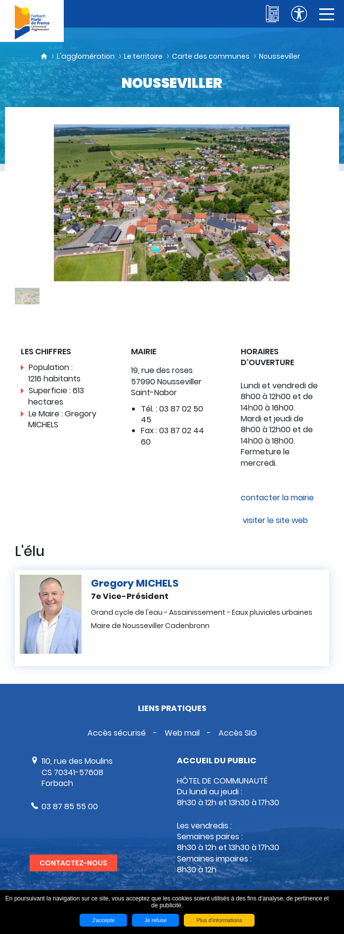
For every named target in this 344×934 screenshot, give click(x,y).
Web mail (182, 733)
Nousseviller (279, 56)
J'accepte (103, 920)
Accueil (44, 56)
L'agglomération (86, 56)
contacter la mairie (277, 497)
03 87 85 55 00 (70, 806)
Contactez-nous (73, 863)
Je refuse (155, 920)
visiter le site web (274, 520)
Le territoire (143, 56)
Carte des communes (211, 56)
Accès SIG (237, 733)
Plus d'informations (219, 920)
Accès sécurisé (116, 733)
